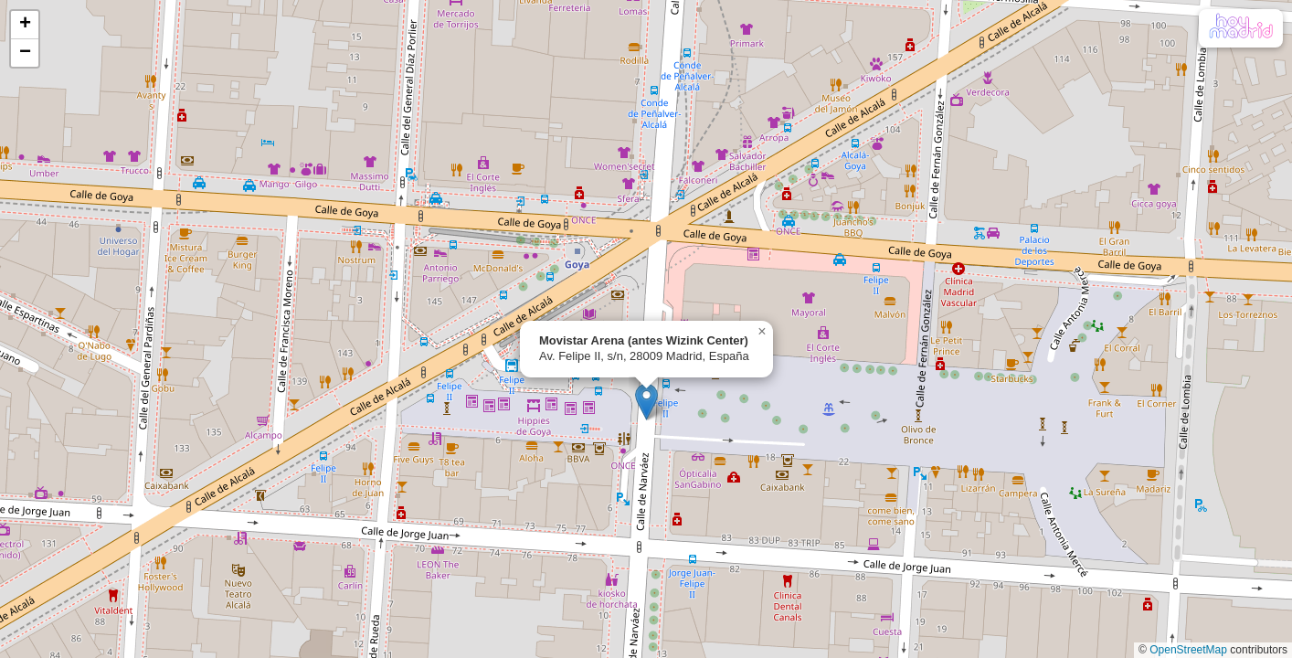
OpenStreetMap (1188, 649)
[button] (646, 401)
